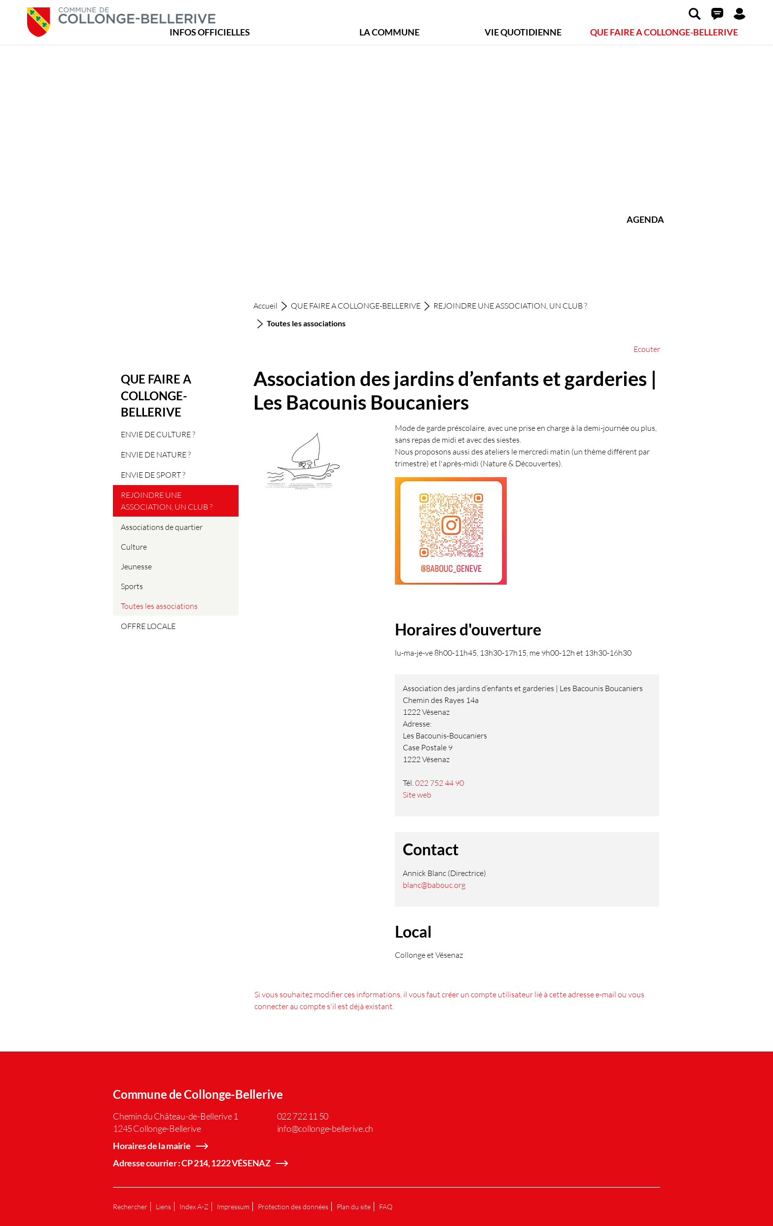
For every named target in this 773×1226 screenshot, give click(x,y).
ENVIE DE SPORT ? (153, 474)
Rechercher (130, 1206)
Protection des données (293, 1206)
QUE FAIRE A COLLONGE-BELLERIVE (664, 32)
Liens (163, 1206)
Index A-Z (194, 1206)
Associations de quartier (162, 526)
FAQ (385, 1206)
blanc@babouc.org (434, 884)
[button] (694, 13)
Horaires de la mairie (152, 1145)
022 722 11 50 (303, 1116)
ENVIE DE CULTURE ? (158, 434)
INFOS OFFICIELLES (210, 32)
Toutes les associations (159, 608)
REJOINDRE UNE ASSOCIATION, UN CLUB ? (166, 500)
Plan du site (354, 1206)
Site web (422, 794)
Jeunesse (136, 566)
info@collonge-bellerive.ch (325, 1128)
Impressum (233, 1206)
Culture (134, 546)
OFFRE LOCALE (148, 626)
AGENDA (645, 219)
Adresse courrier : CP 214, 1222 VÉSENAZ (192, 1162)
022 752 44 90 (439, 782)
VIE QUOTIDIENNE (523, 32)
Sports (132, 586)
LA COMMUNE (389, 32)
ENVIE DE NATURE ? (156, 454)
